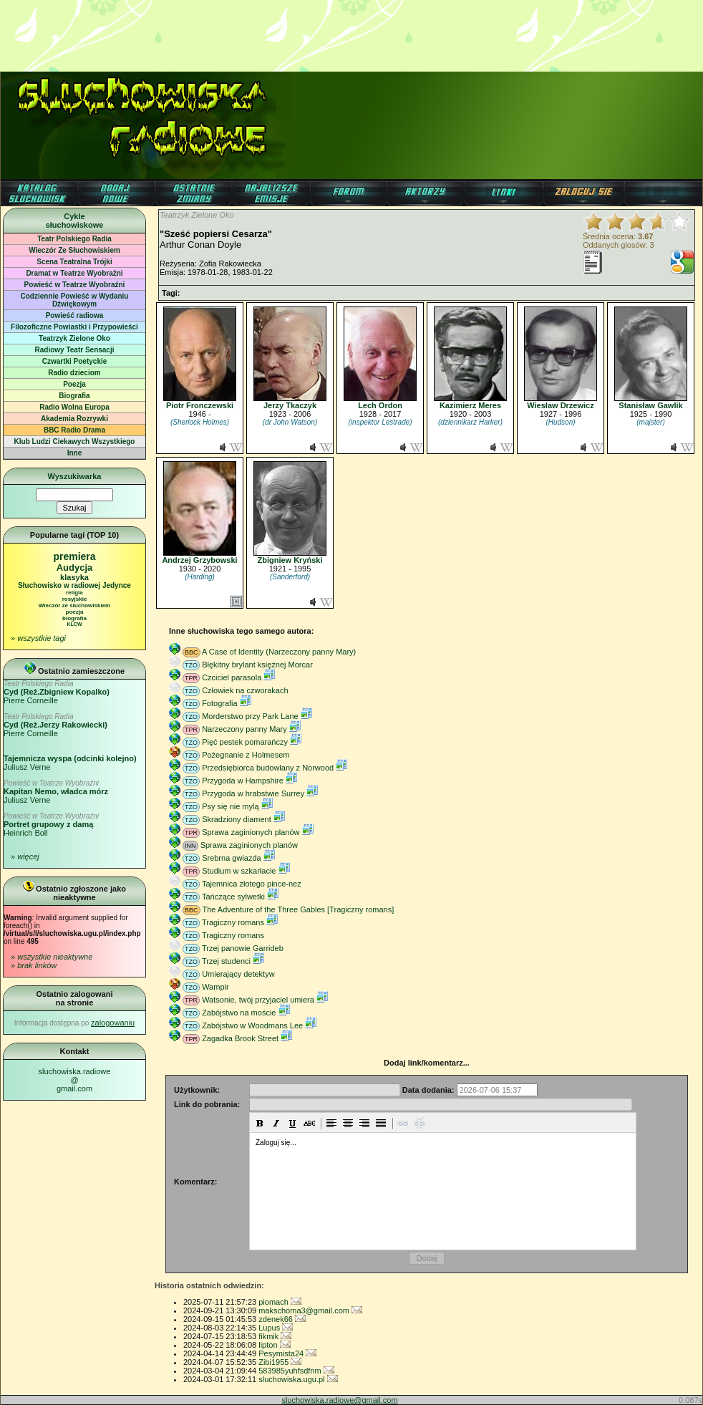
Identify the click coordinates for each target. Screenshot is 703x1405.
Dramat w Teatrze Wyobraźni (74, 273)
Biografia (74, 396)
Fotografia (220, 703)
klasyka (74, 577)
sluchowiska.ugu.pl (297, 1379)
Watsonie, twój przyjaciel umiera (258, 999)
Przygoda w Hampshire (242, 780)
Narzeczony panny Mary (244, 729)
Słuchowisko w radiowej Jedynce (74, 585)
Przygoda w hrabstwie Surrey (253, 793)
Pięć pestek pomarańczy (245, 742)
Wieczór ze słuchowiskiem (74, 605)
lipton (274, 1345)
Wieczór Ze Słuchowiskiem (74, 250)
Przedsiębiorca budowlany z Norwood (268, 767)
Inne (74, 453)
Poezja (74, 384)
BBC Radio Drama (74, 430)
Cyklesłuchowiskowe (75, 220)
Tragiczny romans (233, 922)
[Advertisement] (351, 32)
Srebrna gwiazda (231, 858)
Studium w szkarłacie (239, 870)
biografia (74, 618)
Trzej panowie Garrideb (242, 948)
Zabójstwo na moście (239, 1012)
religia (74, 592)
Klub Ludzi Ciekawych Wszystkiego (74, 441)
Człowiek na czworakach (245, 690)
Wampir (215, 986)
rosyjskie (74, 599)
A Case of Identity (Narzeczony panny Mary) (279, 651)
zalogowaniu (113, 1022)
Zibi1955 (279, 1362)
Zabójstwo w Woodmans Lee (252, 1025)
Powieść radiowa (75, 315)
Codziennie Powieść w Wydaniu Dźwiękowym (75, 300)
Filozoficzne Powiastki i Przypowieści (74, 327)
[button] (260, 1123)
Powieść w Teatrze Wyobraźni (74, 285)
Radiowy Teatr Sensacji (75, 350)
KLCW (74, 624)
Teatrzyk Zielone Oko (74, 338)
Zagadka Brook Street (240, 1038)
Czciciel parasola (231, 677)
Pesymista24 (287, 1353)
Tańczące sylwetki (233, 896)
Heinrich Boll (51, 824)
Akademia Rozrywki (74, 419)
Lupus (275, 1327)
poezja (75, 612)
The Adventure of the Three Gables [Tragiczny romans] (298, 909)
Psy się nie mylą (230, 806)
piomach (279, 1302)
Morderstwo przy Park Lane (250, 716)
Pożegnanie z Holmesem (245, 754)
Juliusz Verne (56, 791)
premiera (74, 556)
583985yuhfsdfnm (296, 1370)
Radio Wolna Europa (74, 407)
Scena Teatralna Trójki (74, 262)
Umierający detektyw (238, 974)
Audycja (75, 567)
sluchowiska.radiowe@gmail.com (75, 1080)
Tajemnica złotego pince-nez (251, 883)
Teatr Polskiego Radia (74, 239)
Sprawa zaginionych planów (250, 832)
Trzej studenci (226, 961)
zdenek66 (282, 1319)
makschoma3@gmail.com (310, 1310)
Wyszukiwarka (74, 476)
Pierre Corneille (57, 692)
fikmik (274, 1336)
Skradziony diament (236, 819)
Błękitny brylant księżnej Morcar (257, 664)
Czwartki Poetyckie (74, 361)
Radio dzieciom (74, 373)
